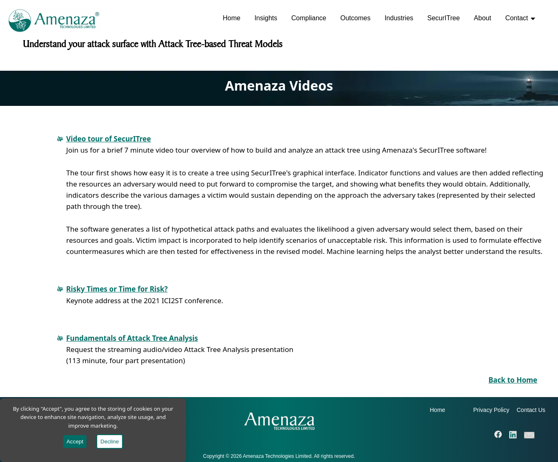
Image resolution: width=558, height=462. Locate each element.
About (482, 18)
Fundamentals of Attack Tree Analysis (132, 338)
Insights (265, 18)
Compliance (308, 18)
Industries (399, 18)
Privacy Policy (491, 410)
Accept (75, 441)
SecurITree (443, 18)
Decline (110, 441)
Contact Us (531, 410)
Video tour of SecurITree (108, 139)
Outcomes (355, 18)
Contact (520, 18)
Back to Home (513, 380)
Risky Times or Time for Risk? (117, 289)
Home (231, 18)
